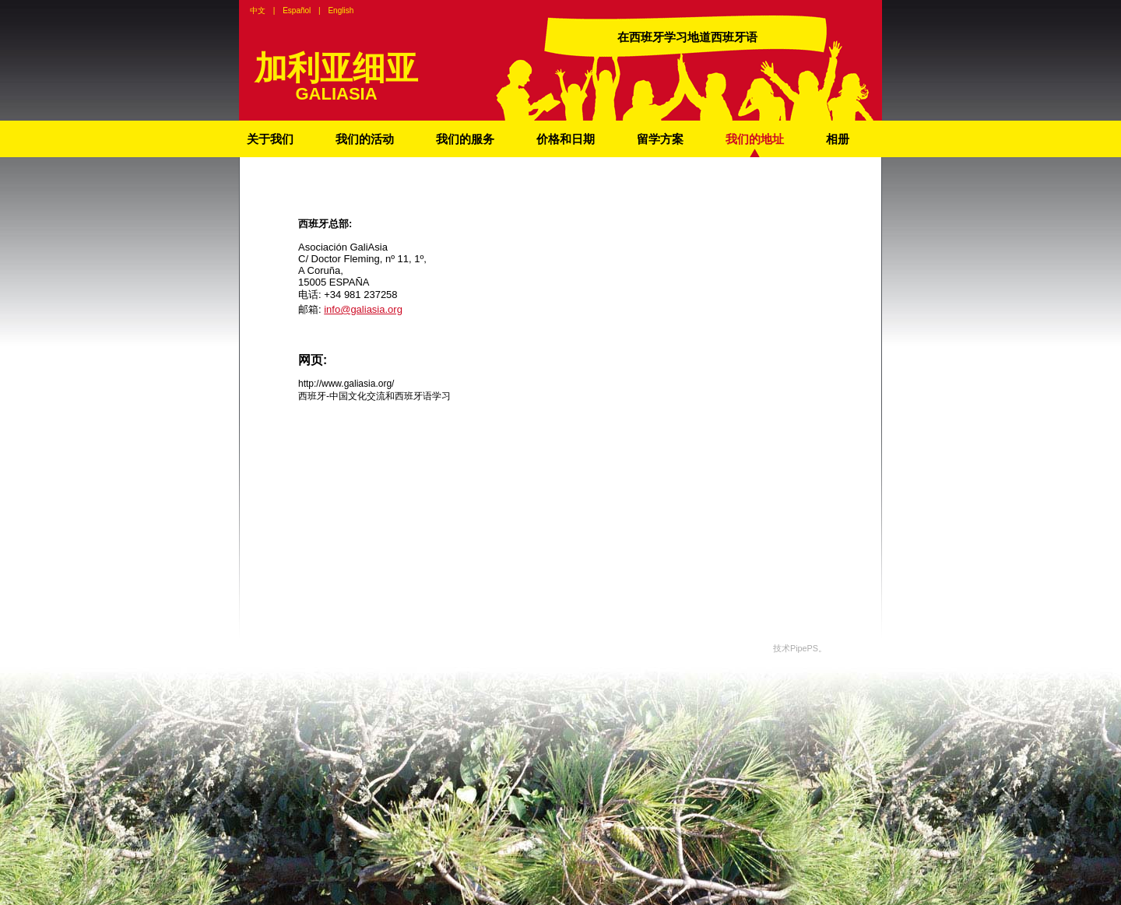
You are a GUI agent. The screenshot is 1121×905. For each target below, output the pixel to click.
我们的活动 (365, 139)
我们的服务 (465, 139)
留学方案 (660, 139)
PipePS (804, 648)
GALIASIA (336, 93)
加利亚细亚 (336, 68)
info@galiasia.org (363, 309)
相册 (837, 139)
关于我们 (270, 139)
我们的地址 (755, 139)
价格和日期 (565, 139)
